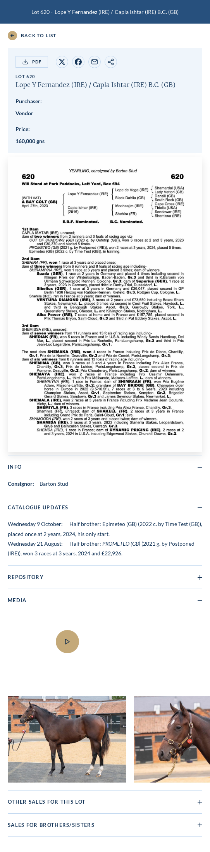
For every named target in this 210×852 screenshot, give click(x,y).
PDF (31, 62)
